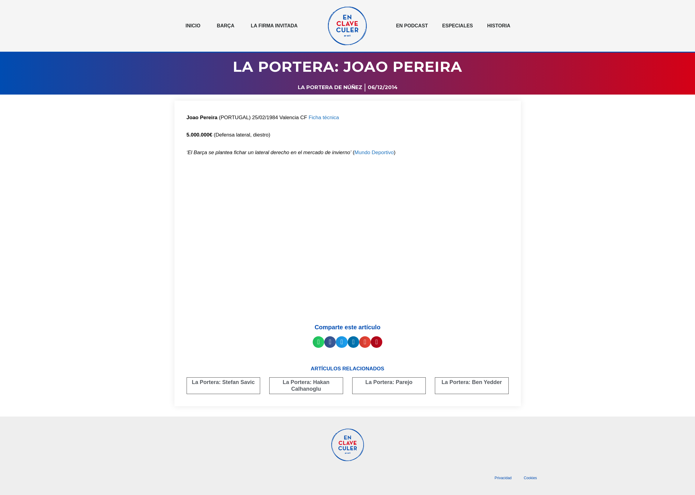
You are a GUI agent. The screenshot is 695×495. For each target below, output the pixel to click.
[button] (318, 342)
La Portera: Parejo (388, 382)
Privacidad (502, 478)
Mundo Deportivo (374, 152)
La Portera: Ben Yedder (472, 382)
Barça (225, 25)
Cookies (530, 478)
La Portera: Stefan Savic (223, 382)
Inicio (193, 25)
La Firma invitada (274, 25)
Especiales (457, 25)
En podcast (412, 25)
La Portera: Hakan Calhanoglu (306, 385)
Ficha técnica (323, 117)
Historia (498, 25)
